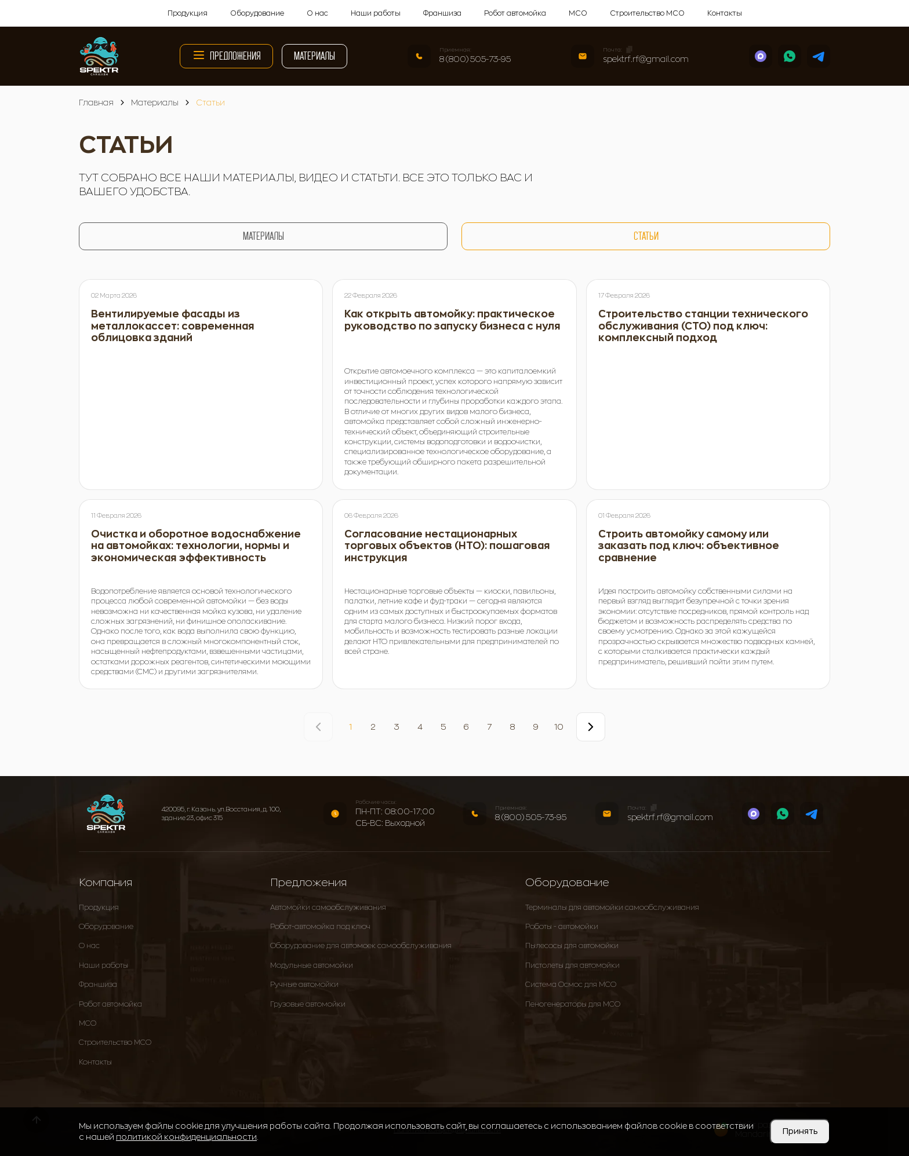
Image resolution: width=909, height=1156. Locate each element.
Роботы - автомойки (561, 926)
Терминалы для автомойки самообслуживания (612, 907)
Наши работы (376, 13)
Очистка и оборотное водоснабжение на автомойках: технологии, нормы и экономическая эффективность (196, 546)
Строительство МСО (647, 13)
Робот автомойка (515, 13)
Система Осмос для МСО (570, 984)
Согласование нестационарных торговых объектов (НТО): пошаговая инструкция (447, 546)
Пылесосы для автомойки (572, 945)
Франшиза (442, 13)
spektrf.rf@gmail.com (646, 59)
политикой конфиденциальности (186, 1137)
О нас (317, 13)
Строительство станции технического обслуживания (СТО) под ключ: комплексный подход (703, 326)
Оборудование (257, 13)
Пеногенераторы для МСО (572, 1004)
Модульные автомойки (311, 965)
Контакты (724, 13)
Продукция (188, 13)
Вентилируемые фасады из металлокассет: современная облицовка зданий (172, 326)
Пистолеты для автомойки (572, 965)
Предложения (226, 55)
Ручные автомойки (304, 984)
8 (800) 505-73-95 (475, 59)
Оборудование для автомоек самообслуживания (361, 945)
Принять (800, 1131)
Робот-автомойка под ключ (320, 926)
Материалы (314, 55)
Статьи (646, 236)
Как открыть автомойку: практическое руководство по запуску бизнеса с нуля (452, 320)
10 (558, 727)
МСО (578, 13)
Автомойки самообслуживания (328, 907)
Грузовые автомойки (308, 1004)
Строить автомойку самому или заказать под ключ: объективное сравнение (688, 546)
